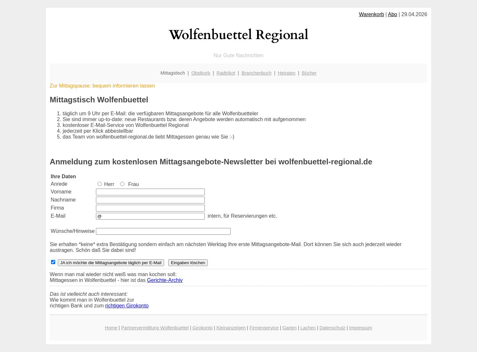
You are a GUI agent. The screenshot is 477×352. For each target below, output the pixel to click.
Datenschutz (332, 327)
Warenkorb (371, 14)
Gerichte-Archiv (164, 280)
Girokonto (202, 327)
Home (111, 327)
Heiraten (286, 73)
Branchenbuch (257, 73)
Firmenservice (263, 327)
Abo (392, 14)
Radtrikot (226, 73)
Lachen (308, 327)
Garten (289, 327)
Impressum (360, 327)
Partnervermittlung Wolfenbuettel (155, 327)
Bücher (309, 73)
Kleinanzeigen (230, 327)
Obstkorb (200, 73)
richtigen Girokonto (127, 305)
